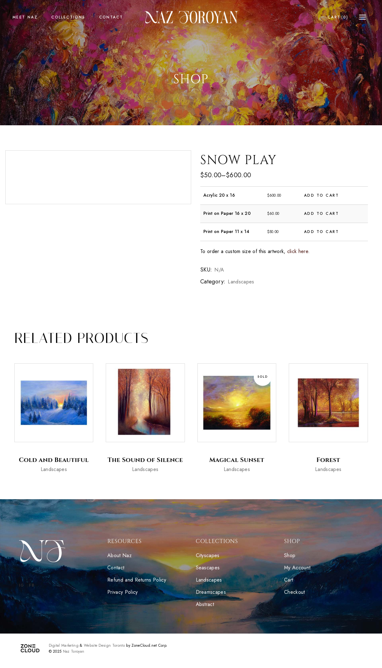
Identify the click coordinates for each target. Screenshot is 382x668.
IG (22, 585)
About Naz (119, 555)
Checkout (294, 592)
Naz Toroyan (73, 651)
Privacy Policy (122, 592)
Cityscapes (208, 555)
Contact (115, 567)
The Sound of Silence (145, 460)
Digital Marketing (64, 645)
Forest (328, 460)
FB (32, 585)
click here (297, 251)
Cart (288, 579)
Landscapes (241, 281)
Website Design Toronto (104, 645)
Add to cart (321, 195)
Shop (289, 555)
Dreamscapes (212, 592)
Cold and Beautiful (54, 460)
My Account (297, 567)
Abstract (206, 604)
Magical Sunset (236, 460)
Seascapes (209, 567)
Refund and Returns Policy (136, 579)
